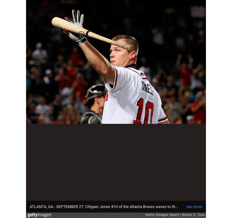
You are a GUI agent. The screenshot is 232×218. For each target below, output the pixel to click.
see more (194, 206)
